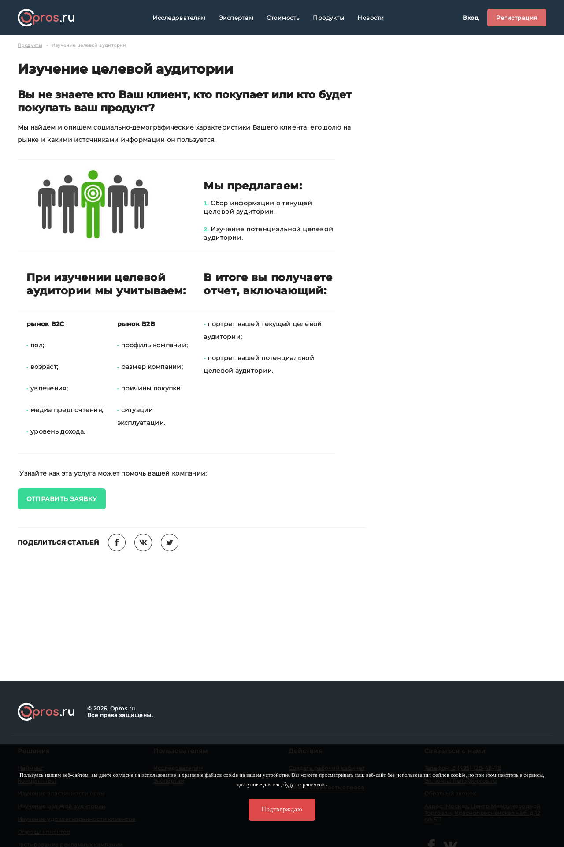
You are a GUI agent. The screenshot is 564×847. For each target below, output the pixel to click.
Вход (471, 17)
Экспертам (236, 17)
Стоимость (283, 17)
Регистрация (517, 17)
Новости (370, 17)
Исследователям (178, 17)
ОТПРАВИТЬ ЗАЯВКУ (61, 499)
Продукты (328, 17)
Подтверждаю (282, 809)
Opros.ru (46, 17)
